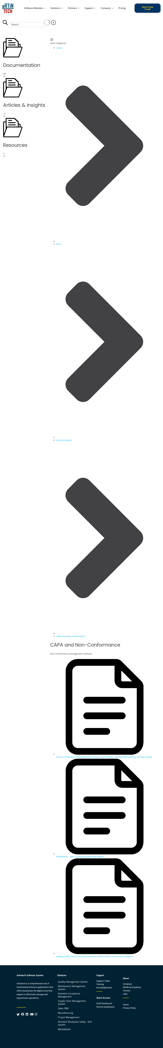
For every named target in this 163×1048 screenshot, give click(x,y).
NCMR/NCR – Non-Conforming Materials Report (80, 856)
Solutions (57, 8)
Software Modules (35, 8)
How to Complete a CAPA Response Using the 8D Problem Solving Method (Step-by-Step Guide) (104, 756)
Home (59, 48)
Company (107, 8)
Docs (58, 244)
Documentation (64, 440)
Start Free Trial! (147, 8)
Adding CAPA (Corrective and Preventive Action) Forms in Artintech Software (94, 956)
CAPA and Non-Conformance (70, 636)
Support (90, 8)
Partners (74, 8)
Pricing (122, 8)
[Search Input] (26, 24)
